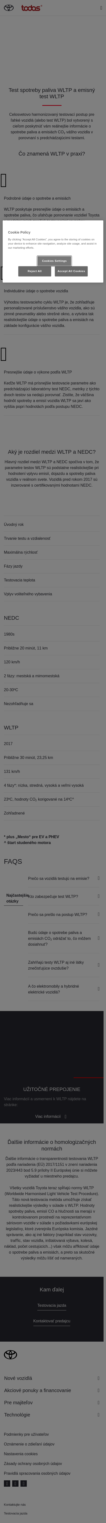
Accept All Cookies (71, 271)
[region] (53, 251)
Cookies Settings (54, 260)
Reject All (35, 271)
